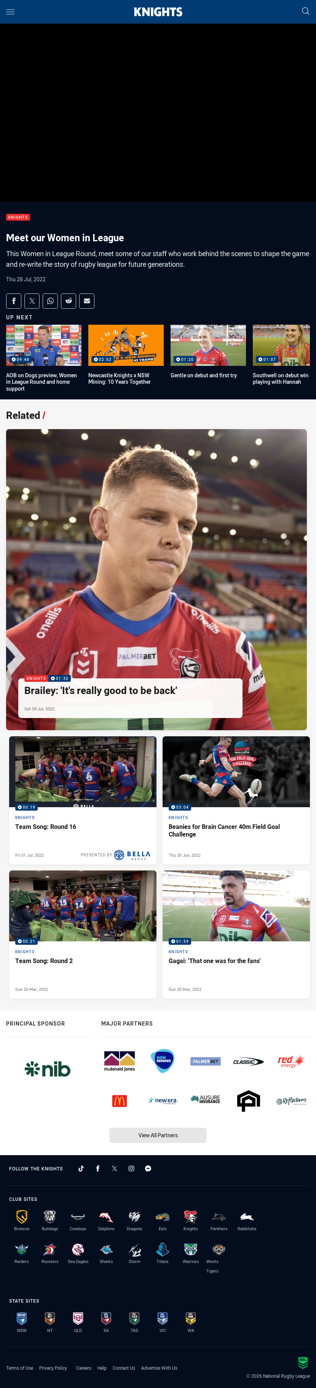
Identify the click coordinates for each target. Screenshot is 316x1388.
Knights (18, 217)
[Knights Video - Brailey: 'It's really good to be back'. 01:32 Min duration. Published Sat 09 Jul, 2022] (156, 579)
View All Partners (158, 1135)
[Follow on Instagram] (131, 1168)
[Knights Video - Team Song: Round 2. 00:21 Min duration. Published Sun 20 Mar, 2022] (82, 934)
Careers (83, 1368)
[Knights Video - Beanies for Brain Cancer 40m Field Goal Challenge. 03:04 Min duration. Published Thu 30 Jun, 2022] (236, 800)
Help (102, 1368)
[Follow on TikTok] (81, 1168)
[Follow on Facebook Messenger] (148, 1168)
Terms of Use (19, 1368)
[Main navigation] (10, 12)
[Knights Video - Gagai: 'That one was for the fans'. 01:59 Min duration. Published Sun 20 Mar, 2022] (236, 934)
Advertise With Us (159, 1368)
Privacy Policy (53, 1368)
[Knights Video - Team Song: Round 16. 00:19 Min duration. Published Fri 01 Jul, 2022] (82, 800)
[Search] (306, 11)
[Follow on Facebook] (98, 1168)
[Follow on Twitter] (115, 1168)
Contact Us (124, 1368)
